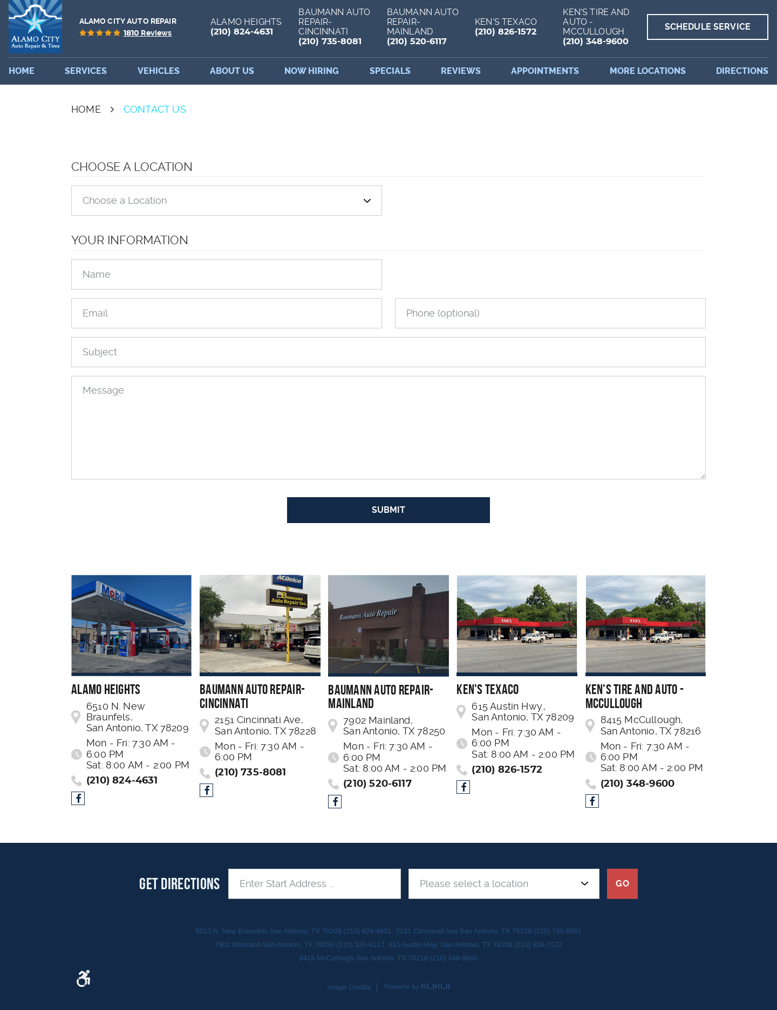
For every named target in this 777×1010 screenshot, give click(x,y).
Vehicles (159, 71)
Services (86, 71)
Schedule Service (708, 27)
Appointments (545, 71)
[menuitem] (22, 71)
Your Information (129, 240)
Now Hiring (311, 71)
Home (22, 71)
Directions (742, 71)
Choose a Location (132, 167)
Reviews (461, 71)
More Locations (648, 71)
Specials (390, 71)
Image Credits (349, 987)
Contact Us (155, 109)
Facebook (78, 798)
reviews (148, 33)
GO (622, 883)
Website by (416, 987)
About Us (232, 71)
